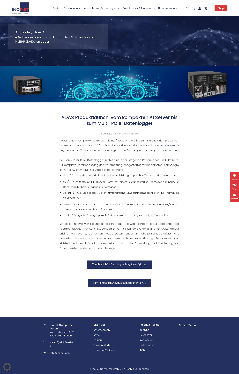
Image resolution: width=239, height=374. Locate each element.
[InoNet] (20, 8)
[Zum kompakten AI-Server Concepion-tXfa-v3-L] (119, 283)
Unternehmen (168, 8)
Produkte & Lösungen (67, 8)
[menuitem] (193, 8)
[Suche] (193, 8)
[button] (7, 367)
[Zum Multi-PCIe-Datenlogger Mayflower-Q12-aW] (119, 264)
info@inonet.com (60, 353)
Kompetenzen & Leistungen (101, 8)
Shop (221, 8)
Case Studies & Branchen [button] (138, 8)
